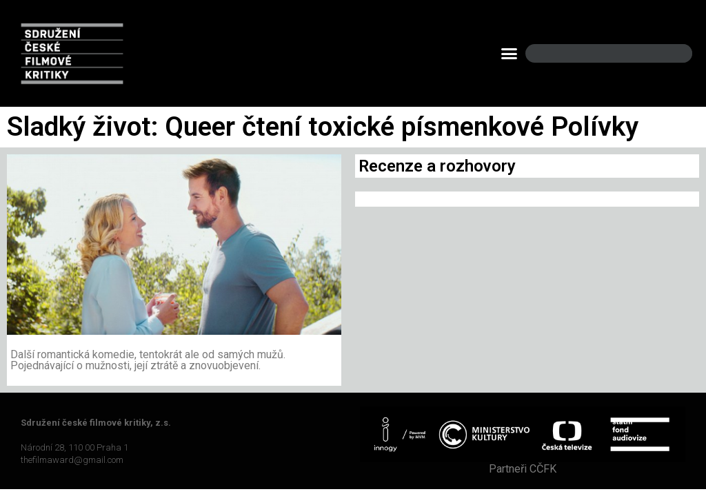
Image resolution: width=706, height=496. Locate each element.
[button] (509, 54)
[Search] (670, 53)
